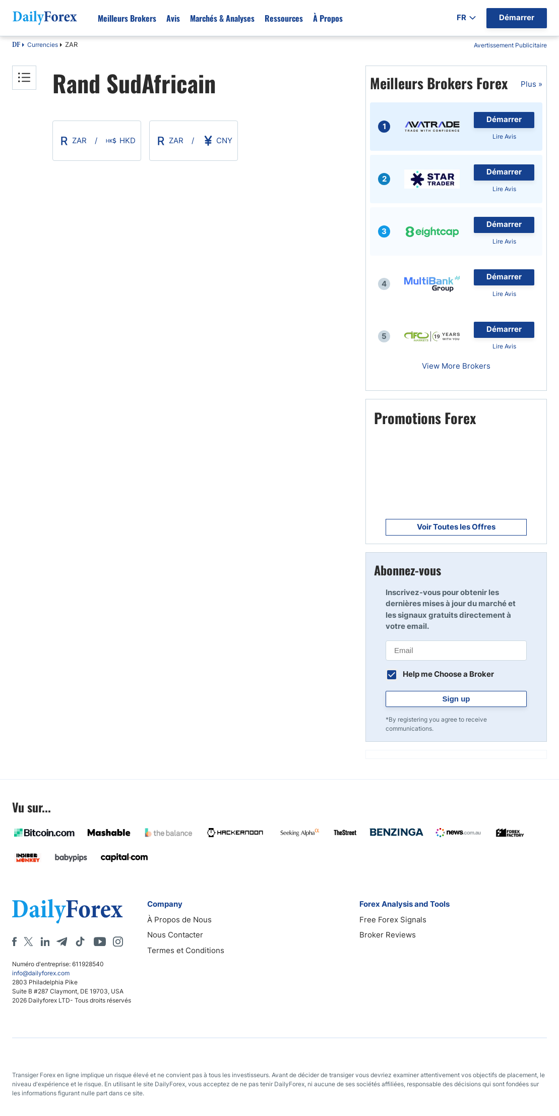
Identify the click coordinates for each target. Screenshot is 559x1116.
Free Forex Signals (392, 919)
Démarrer (504, 119)
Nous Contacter (175, 934)
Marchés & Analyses (222, 18)
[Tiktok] (80, 941)
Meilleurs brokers (127, 18)
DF (16, 45)
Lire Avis (504, 136)
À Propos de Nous (179, 919)
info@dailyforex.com (41, 973)
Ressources (284, 18)
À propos (328, 18)
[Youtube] (100, 941)
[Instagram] (118, 941)
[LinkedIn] (44, 941)
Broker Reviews (387, 934)
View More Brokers (456, 366)
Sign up (456, 698)
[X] (28, 941)
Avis (173, 18)
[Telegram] (61, 941)
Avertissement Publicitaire (510, 45)
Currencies (42, 44)
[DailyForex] (67, 911)
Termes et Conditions (185, 950)
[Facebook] (14, 941)
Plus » (531, 84)
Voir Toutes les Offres (456, 527)
